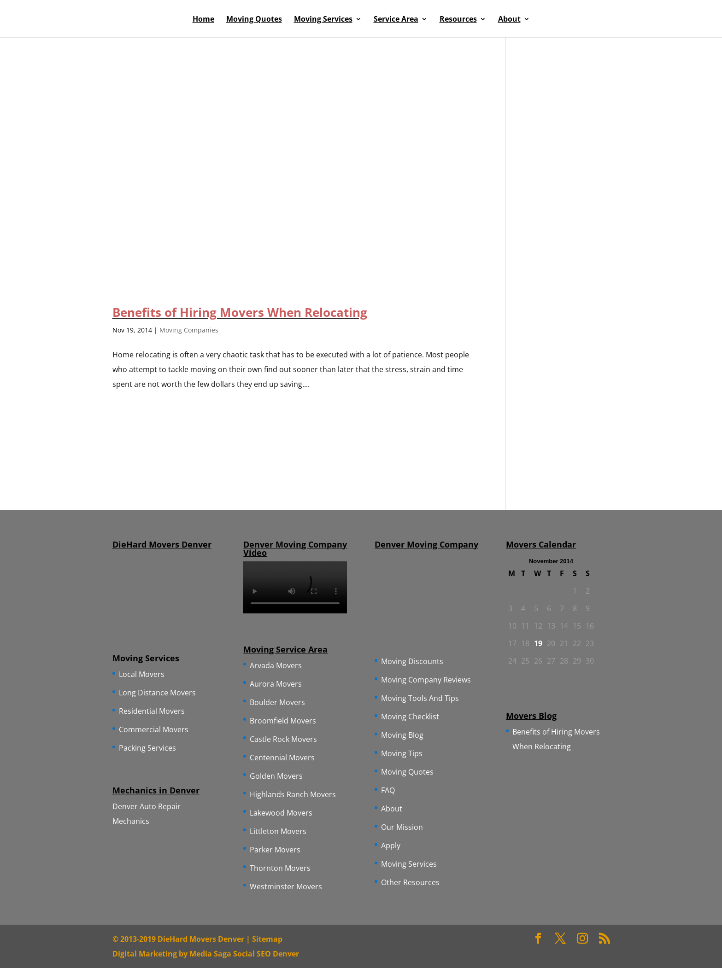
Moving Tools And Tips (420, 698)
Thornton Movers (280, 868)
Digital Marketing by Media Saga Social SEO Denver (205, 954)
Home (203, 20)
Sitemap (267, 939)
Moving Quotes (254, 20)
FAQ (388, 790)
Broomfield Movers (283, 721)
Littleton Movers (278, 831)
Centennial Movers (282, 757)
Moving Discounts (412, 661)
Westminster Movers (286, 886)
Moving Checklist (410, 716)
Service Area (396, 20)
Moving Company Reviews (426, 680)
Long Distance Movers (157, 693)
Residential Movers (152, 711)
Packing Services (147, 748)
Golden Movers (276, 776)
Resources (458, 20)
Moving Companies (188, 330)
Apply (390, 845)
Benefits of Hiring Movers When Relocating (239, 312)
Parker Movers (275, 850)
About (509, 20)
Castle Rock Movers (283, 739)
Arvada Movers (276, 665)
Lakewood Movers (281, 813)
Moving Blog (402, 735)
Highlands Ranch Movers (293, 794)
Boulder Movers (277, 702)
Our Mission (402, 827)
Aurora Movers (276, 684)
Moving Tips (402, 753)
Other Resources (410, 882)
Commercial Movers (153, 729)
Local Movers (141, 674)
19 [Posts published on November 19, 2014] (538, 643)
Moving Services (323, 20)
